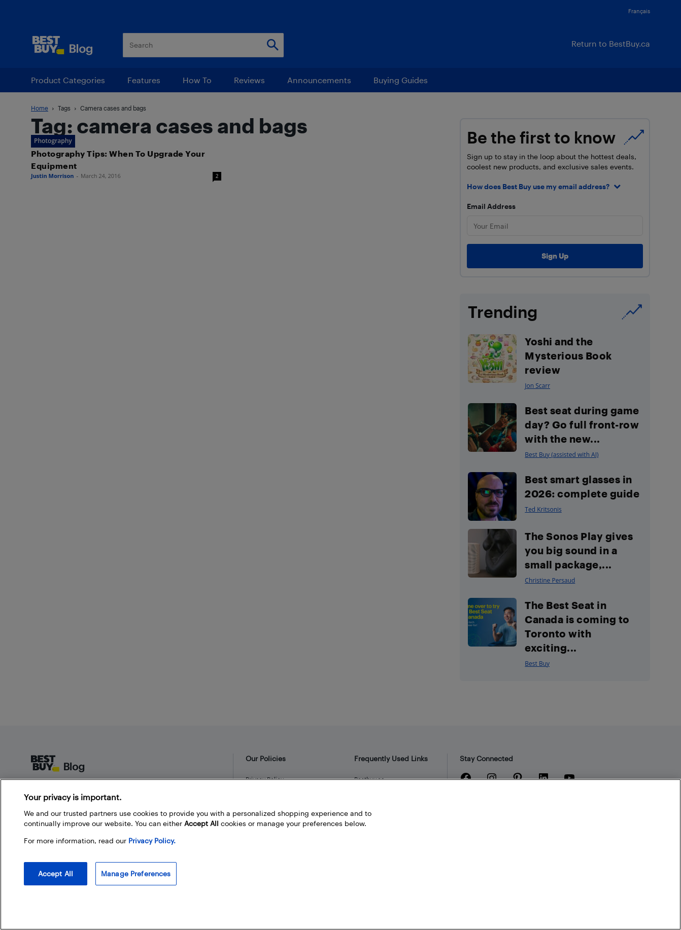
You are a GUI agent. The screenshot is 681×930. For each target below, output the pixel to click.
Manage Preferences (136, 873)
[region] (340, 854)
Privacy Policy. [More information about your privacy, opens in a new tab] (152, 840)
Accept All (55, 873)
